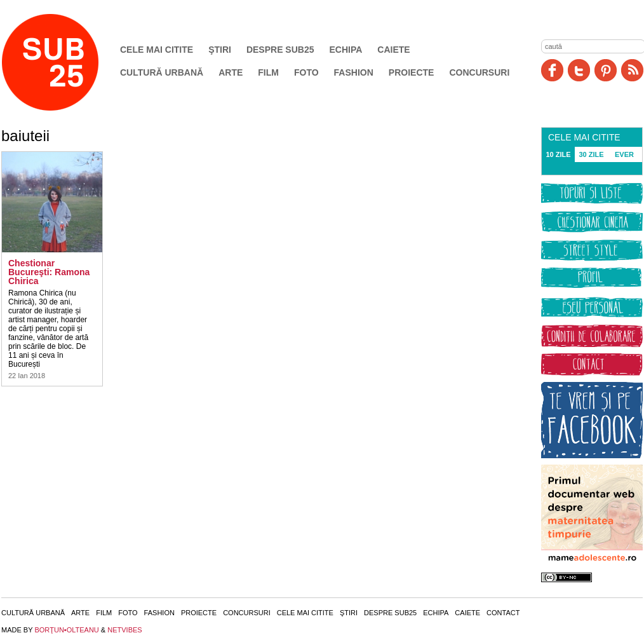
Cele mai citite (156, 49)
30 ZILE (591, 154)
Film (268, 72)
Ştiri (219, 49)
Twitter (579, 70)
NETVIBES (124, 630)
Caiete (393, 49)
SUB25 (64, 62)
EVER (624, 154)
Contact (503, 612)
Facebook (552, 70)
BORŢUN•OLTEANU (66, 630)
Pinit (605, 70)
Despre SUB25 (280, 49)
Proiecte (411, 72)
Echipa (346, 49)
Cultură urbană (161, 72)
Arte (230, 72)
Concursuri (479, 72)
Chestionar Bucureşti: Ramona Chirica (49, 272)
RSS (632, 70)
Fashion (353, 72)
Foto (306, 72)
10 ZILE (558, 154)
